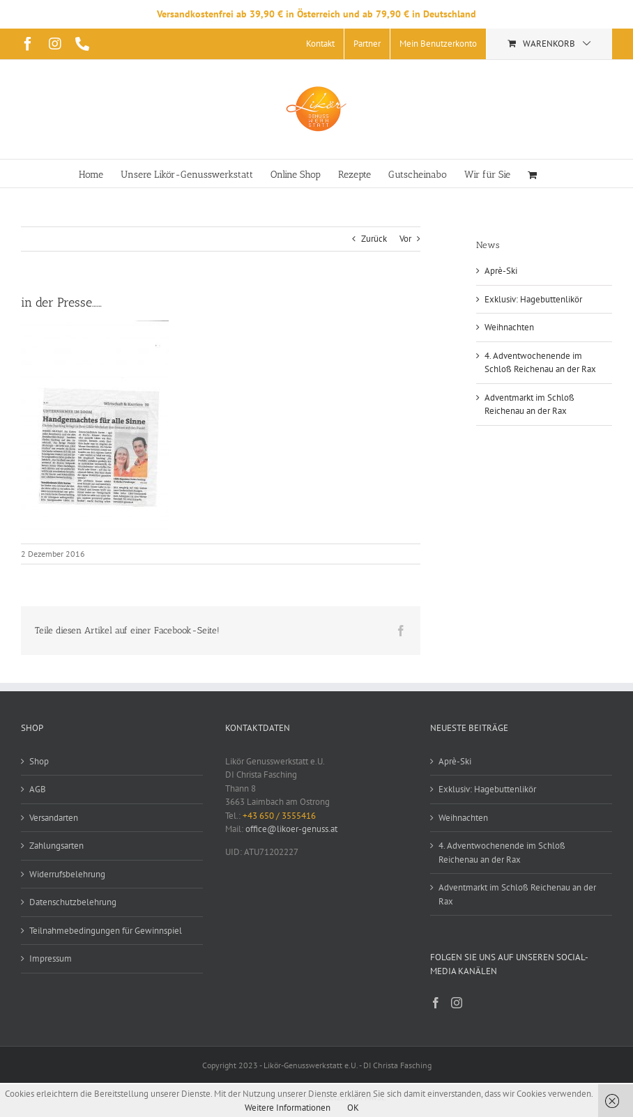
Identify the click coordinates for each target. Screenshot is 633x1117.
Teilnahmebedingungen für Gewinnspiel (105, 931)
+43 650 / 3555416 (279, 816)
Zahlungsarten (56, 846)
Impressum (50, 958)
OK (353, 1108)
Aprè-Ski (501, 271)
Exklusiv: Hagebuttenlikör (533, 299)
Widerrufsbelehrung (67, 874)
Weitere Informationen (287, 1108)
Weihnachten (509, 327)
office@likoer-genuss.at (291, 829)
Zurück (374, 239)
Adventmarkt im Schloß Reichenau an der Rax (517, 894)
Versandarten (53, 818)
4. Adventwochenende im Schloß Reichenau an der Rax (501, 852)
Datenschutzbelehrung (72, 902)
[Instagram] (456, 1002)
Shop (39, 761)
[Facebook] (435, 1002)
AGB (37, 789)
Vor (405, 239)
